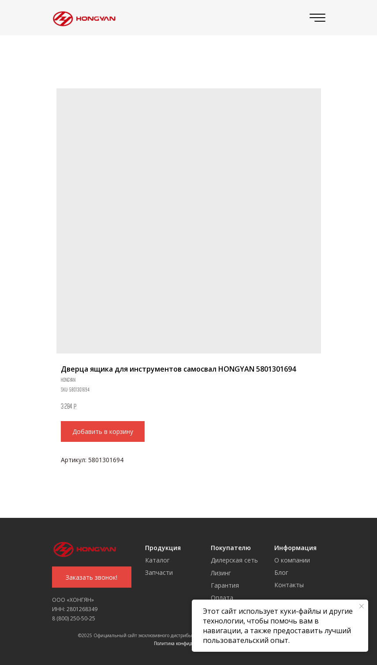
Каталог (157, 560)
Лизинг (221, 573)
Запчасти (159, 572)
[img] (82, 18)
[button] (91, 577)
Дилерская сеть (234, 560)
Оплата (222, 597)
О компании (292, 560)
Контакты (289, 585)
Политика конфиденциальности (188, 643)
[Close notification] (361, 606)
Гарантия (225, 585)
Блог (281, 572)
